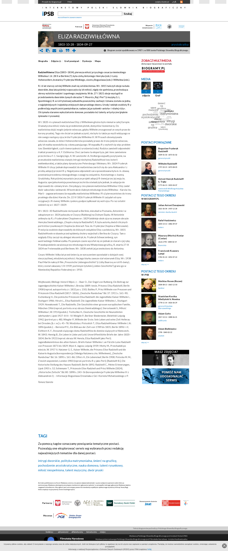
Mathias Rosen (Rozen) (170, 281)
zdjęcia (146, 95)
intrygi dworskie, (49, 460)
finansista (162, 245)
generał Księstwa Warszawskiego (165, 307)
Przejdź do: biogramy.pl (51, 2)
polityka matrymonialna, (77, 460)
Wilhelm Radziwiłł (167, 163)
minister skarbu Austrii (167, 212)
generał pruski (164, 158)
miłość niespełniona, (51, 470)
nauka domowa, (89, 465)
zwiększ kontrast (162, 2)
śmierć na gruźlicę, (105, 460)
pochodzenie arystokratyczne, (58, 465)
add (74, 50)
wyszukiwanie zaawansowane (70, 17)
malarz (161, 227)
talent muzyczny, (76, 470)
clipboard (48, 50)
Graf (157, 95)
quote (68, 50)
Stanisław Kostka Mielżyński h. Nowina (169, 297)
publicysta (162, 320)
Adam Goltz (164, 313)
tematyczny (91, 532)
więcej (144, 264)
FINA (70, 2)
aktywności (63, 532)
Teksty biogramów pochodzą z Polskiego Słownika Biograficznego (160, 528)
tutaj (149, 549)
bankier (161, 288)
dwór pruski (95, 470)
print (61, 50)
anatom (161, 336)
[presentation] (43, 61)
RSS (181, 2)
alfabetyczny (77, 532)
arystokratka (180, 44)
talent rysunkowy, (111, 465)
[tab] (43, 61)
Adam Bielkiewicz (167, 328)
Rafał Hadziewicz (167, 220)
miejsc (103, 532)
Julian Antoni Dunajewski (171, 205)
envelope (54, 50)
